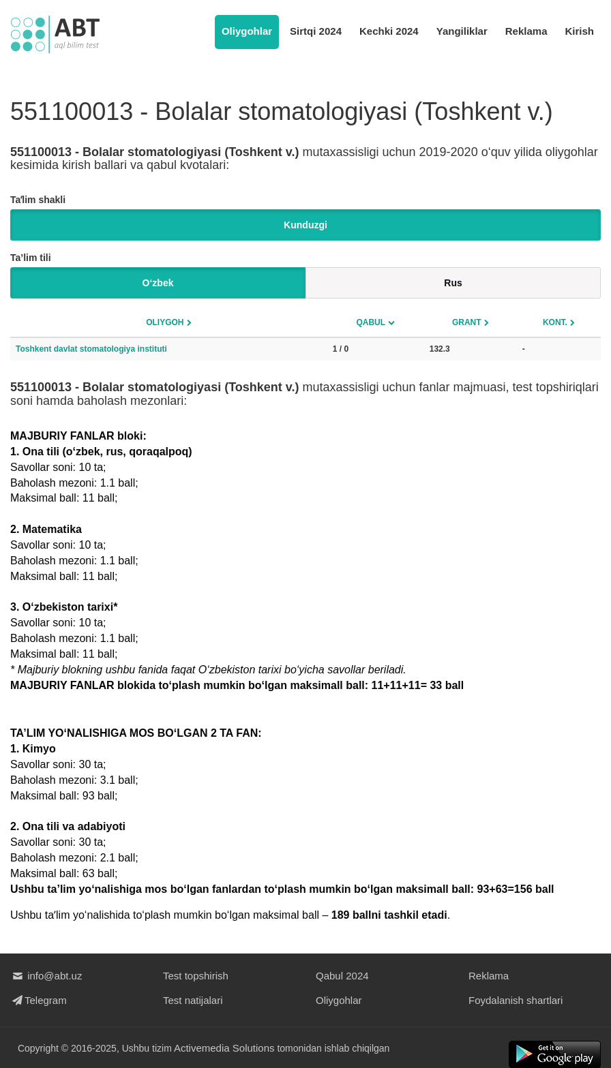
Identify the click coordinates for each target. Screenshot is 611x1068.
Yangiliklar (462, 31)
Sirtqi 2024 (316, 31)
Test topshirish (195, 975)
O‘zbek (158, 282)
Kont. (555, 322)
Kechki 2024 (389, 31)
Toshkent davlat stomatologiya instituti (91, 349)
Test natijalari (193, 1000)
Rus (453, 282)
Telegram (38, 1000)
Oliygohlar (247, 31)
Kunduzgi (305, 224)
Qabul (370, 322)
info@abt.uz (46, 975)
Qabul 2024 (342, 975)
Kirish (579, 31)
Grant (466, 322)
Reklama (526, 31)
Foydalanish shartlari (515, 1000)
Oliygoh (164, 322)
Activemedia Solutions (224, 1048)
